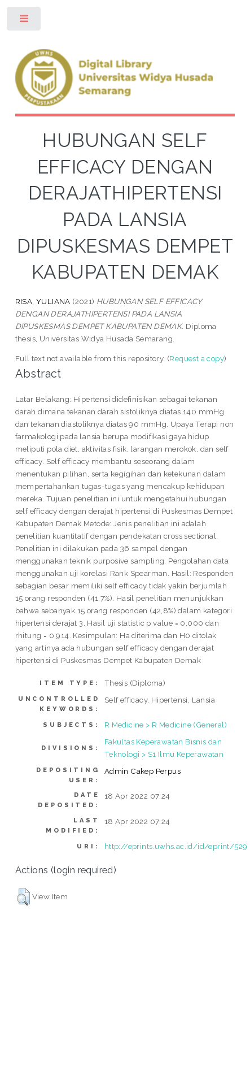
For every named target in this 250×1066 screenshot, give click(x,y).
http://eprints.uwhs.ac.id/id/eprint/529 (176, 846)
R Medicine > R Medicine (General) (165, 724)
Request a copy (196, 358)
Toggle (24, 21)
